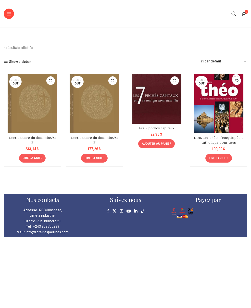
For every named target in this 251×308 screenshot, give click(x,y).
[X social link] (114, 211)
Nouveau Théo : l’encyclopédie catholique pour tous (218, 142)
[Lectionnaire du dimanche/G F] (32, 103)
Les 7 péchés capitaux (157, 128)
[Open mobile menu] (8, 14)
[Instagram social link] (121, 211)
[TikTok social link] (142, 211)
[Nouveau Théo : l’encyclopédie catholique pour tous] (219, 103)
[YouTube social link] (128, 211)
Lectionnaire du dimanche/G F (32, 139)
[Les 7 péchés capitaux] (156, 98)
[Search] (234, 14)
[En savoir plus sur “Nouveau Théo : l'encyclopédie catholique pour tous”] (218, 157)
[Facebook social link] (108, 211)
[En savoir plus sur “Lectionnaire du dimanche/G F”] (32, 157)
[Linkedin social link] (136, 211)
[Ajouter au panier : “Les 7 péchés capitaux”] (156, 143)
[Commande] (222, 61)
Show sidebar (20, 62)
